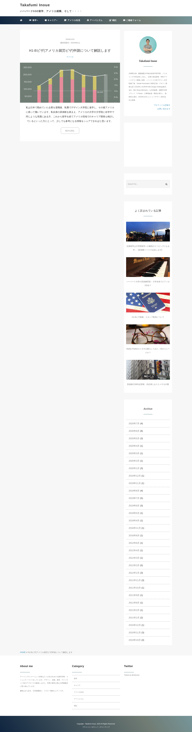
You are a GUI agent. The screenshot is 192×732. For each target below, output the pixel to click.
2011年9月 (134, 595)
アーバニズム (95, 20)
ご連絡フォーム (132, 20)
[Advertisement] (148, 144)
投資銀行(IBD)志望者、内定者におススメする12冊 (148, 384)
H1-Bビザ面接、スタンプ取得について (148, 317)
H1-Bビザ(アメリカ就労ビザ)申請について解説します (70, 50)
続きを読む (70, 131)
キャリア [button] (51, 20)
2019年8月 (134, 490)
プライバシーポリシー (90, 727)
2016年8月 (134, 535)
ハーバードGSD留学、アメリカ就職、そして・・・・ (51, 11)
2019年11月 (135, 483)
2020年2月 (134, 461)
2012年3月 (134, 558)
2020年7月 (134, 423)
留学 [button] (33, 20)
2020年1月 (134, 468)
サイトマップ (105, 727)
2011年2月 (134, 610)
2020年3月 (134, 453)
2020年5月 (134, 438)
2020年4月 (134, 446)
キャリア (77, 685)
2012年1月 (134, 573)
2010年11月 (135, 632)
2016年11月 (135, 528)
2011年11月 (135, 580)
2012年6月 (134, 543)
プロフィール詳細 (162, 105)
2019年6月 (134, 505)
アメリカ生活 (72, 20)
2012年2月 (134, 565)
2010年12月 (135, 625)
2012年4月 (134, 550)
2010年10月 (135, 640)
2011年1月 (134, 617)
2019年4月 (134, 520)
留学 (75, 678)
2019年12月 (135, 476)
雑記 (113, 20)
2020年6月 (134, 431)
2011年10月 (135, 588)
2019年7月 (134, 498)
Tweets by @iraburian (131, 675)
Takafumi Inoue (90, 724)
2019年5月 (134, 513)
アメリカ (70, 57)
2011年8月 (134, 602)
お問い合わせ (163, 109)
